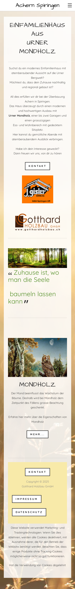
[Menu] (70, 5)
